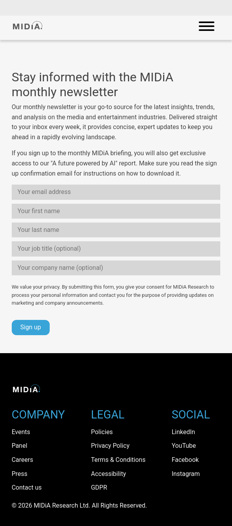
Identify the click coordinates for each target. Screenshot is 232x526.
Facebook (185, 459)
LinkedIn (183, 432)
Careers (22, 459)
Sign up (30, 327)
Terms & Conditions (118, 459)
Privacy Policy (110, 445)
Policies (102, 432)
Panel (19, 445)
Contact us (27, 487)
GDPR (99, 487)
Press (19, 474)
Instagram (186, 474)
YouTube (184, 445)
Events (21, 432)
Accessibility (108, 474)
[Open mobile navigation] (206, 28)
